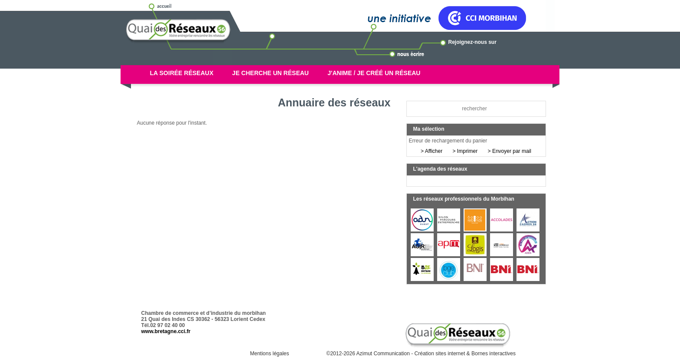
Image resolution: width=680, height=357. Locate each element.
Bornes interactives (493, 353)
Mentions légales (269, 353)
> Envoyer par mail (509, 151)
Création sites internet (440, 353)
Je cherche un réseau (270, 72)
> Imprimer (465, 151)
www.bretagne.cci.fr (166, 331)
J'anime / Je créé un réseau (373, 72)
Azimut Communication (383, 353)
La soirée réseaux (182, 72)
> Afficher (431, 151)
